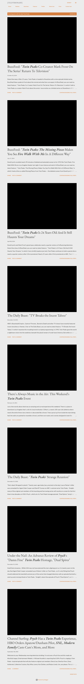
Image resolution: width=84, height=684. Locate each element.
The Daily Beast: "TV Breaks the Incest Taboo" (37, 315)
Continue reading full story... (68, 92)
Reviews (16, 6)
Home (8, 6)
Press (59, 6)
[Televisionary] (14, 3)
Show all (73, 14)
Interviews (25, 6)
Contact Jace (68, 6)
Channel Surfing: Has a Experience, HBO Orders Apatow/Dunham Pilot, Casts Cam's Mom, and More (41, 642)
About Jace (50, 6)
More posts (73, 674)
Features (34, 6)
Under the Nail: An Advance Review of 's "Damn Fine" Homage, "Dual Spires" (38, 557)
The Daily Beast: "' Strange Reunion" (38, 477)
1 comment (15, 668)
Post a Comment (17, 92)
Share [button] (9, 92)
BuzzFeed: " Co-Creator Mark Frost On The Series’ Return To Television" (40, 68)
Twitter (42, 6)
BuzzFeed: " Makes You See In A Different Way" (40, 151)
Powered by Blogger (42, 679)
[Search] (69, 3)
